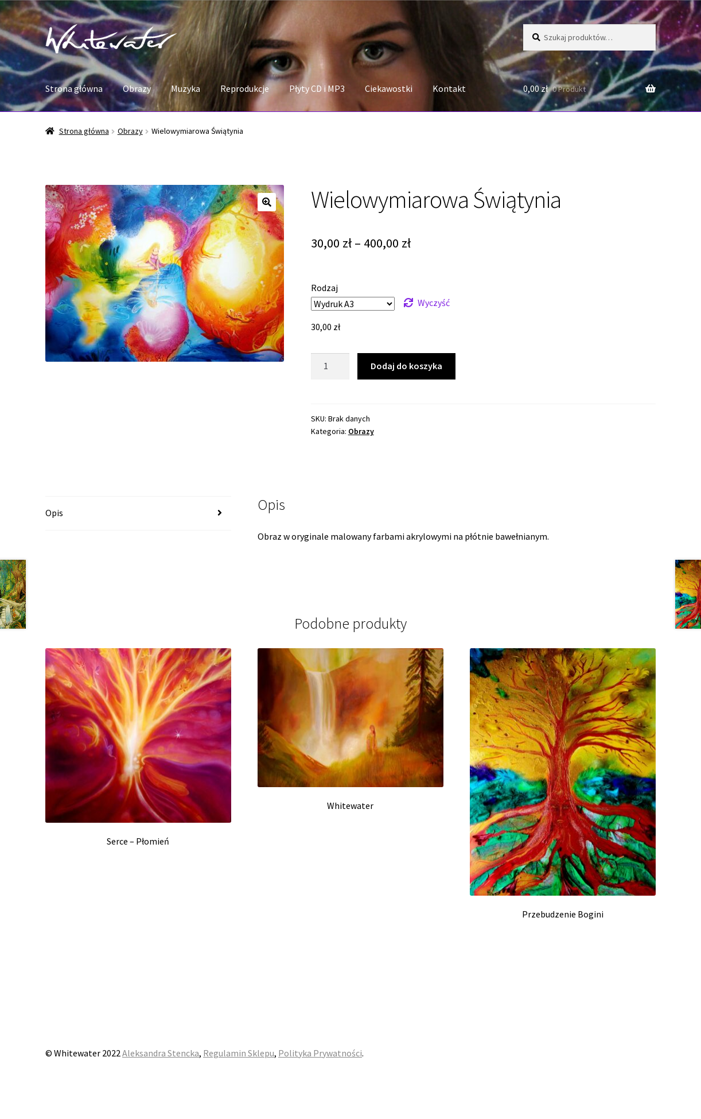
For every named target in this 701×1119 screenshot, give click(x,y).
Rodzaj (324, 287)
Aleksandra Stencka (160, 1053)
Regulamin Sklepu (238, 1053)
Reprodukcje (244, 88)
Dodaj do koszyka (406, 365)
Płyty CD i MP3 (317, 88)
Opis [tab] (54, 512)
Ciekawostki (388, 88)
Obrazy (137, 88)
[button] (267, 202)
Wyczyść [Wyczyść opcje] (434, 302)
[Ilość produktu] (330, 366)
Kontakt (449, 88)
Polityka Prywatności (320, 1053)
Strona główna (74, 88)
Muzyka (185, 88)
